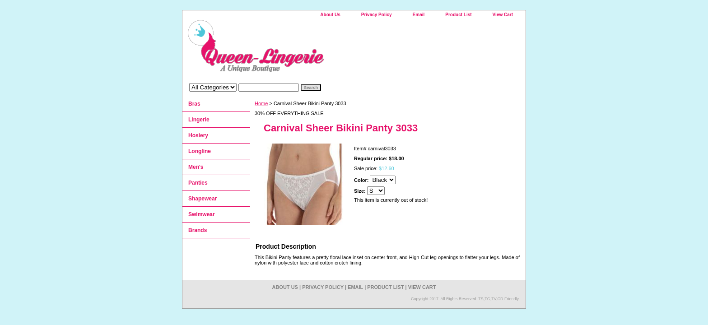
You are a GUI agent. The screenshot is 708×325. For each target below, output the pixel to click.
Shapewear (202, 198)
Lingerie (199, 119)
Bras (194, 104)
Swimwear (201, 214)
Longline (199, 151)
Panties (198, 183)
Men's (196, 167)
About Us (330, 14)
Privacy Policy (376, 14)
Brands (197, 230)
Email (419, 14)
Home (261, 103)
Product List (458, 14)
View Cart (503, 14)
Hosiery (198, 135)
